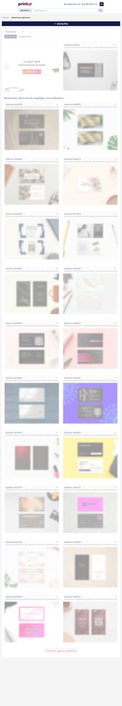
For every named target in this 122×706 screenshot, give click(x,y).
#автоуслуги (110, 47)
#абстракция (109, 599)
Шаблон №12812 (72, 214)
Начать (32, 71)
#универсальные (40, 107)
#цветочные (80, 326)
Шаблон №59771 (72, 487)
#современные (69, 47)
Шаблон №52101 (14, 487)
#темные (79, 47)
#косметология (107, 161)
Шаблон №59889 (14, 159)
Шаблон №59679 (14, 323)
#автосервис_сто (89, 47)
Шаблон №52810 (72, 432)
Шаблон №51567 (14, 432)
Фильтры (61, 23)
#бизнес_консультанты (55, 107)
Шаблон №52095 (72, 268)
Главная (5, 17)
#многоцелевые (54, 380)
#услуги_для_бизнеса (47, 161)
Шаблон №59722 (14, 542)
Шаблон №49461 (14, 268)
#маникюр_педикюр (112, 326)
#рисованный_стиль (100, 380)
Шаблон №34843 (72, 378)
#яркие (78, 490)
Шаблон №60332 (72, 597)
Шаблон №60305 (14, 214)
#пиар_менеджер (52, 435)
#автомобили (100, 47)
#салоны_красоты (55, 326)
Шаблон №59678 (72, 104)
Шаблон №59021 (72, 323)
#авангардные (91, 216)
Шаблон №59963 (14, 597)
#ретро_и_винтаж (83, 544)
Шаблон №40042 (14, 378)
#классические (88, 107)
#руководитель (47, 271)
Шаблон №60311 (72, 159)
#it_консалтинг (115, 490)
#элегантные (10, 107)
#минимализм (58, 271)
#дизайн (22, 380)
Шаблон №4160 (72, 45)
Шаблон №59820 (72, 542)
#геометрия (78, 107)
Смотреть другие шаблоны (61, 650)
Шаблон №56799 (14, 104)
